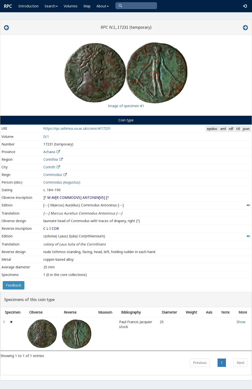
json (246, 128)
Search (51, 6)
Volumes (71, 6)
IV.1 (46, 136)
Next (241, 362)
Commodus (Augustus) (61, 182)
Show (240, 321)
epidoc (212, 128)
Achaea (49, 151)
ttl (238, 128)
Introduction (28, 6)
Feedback (13, 285)
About (102, 6)
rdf (231, 128)
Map (87, 6)
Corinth (49, 167)
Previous (200, 362)
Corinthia (50, 159)
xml (223, 128)
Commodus (52, 174)
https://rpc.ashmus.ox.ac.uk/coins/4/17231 (77, 128)
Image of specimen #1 (126, 105)
